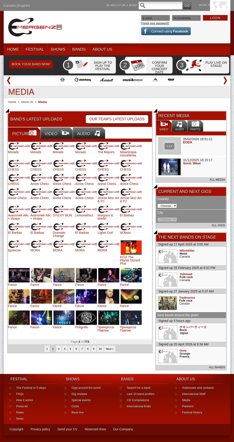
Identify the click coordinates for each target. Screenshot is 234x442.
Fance (12, 285)
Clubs (75, 406)
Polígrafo (81, 327)
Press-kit (22, 406)
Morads (13, 152)
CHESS (13, 169)
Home (12, 102)
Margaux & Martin (105, 216)
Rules (20, 412)
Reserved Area (95, 429)
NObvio (125, 232)
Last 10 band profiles (140, 394)
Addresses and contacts (198, 387)
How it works (24, 400)
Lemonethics (84, 215)
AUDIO (83, 134)
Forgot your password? (155, 23)
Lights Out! (105, 232)
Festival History (192, 412)
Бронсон (14, 250)
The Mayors (106, 152)
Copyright (16, 429)
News (20, 418)
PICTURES (22, 134)
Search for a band (138, 387)
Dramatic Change (59, 234)
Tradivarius (187, 297)
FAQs (20, 394)
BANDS (79, 49)
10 (100, 348)
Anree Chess (39, 184)
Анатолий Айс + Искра (18, 216)
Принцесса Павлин (106, 328)
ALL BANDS (217, 367)
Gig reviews (79, 394)
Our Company (123, 429)
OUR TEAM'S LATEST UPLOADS (117, 119)
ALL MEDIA (217, 179)
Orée (183, 350)
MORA (35, 250)
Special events (81, 400)
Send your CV (67, 429)
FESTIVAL (35, 49)
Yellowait (186, 274)
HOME (13, 49)
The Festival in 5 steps (31, 387)
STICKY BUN (62, 215)
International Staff (193, 394)
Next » (110, 348)
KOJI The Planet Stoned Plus (130, 260)
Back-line (78, 412)
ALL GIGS (218, 225)
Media (186, 400)
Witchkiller (187, 250)
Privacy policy (40, 429)
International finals (139, 406)
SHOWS (58, 49)
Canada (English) (17, 6)
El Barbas (127, 215)
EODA (187, 142)
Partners (187, 406)
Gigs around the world (86, 387)
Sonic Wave (192, 163)
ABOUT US (102, 49)
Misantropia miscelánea (128, 153)
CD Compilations (138, 400)
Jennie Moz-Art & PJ (108, 199)
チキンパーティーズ (193, 327)
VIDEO (51, 134)
